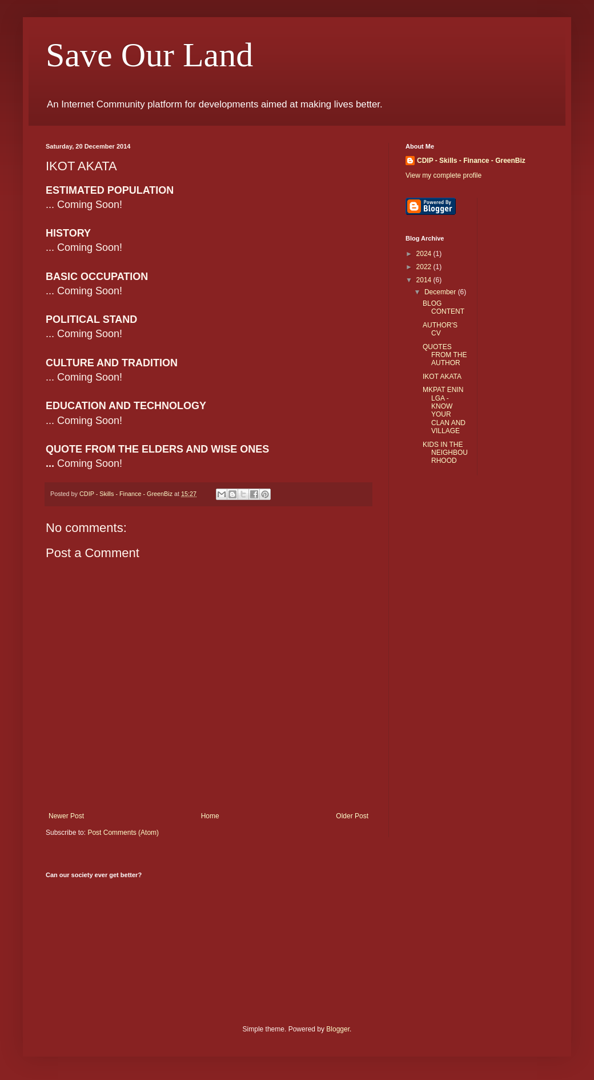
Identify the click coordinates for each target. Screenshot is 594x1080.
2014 (425, 280)
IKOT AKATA (442, 377)
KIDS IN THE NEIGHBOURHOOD (445, 453)
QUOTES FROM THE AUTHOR (445, 355)
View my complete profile (443, 175)
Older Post (352, 816)
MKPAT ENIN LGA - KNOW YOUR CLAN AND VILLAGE (444, 410)
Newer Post (66, 816)
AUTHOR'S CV (440, 329)
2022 (425, 267)
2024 (425, 254)
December (441, 292)
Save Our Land (149, 55)
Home (210, 816)
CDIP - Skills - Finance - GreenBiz (471, 161)
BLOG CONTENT (443, 307)
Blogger (338, 1029)
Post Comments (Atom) (123, 833)
